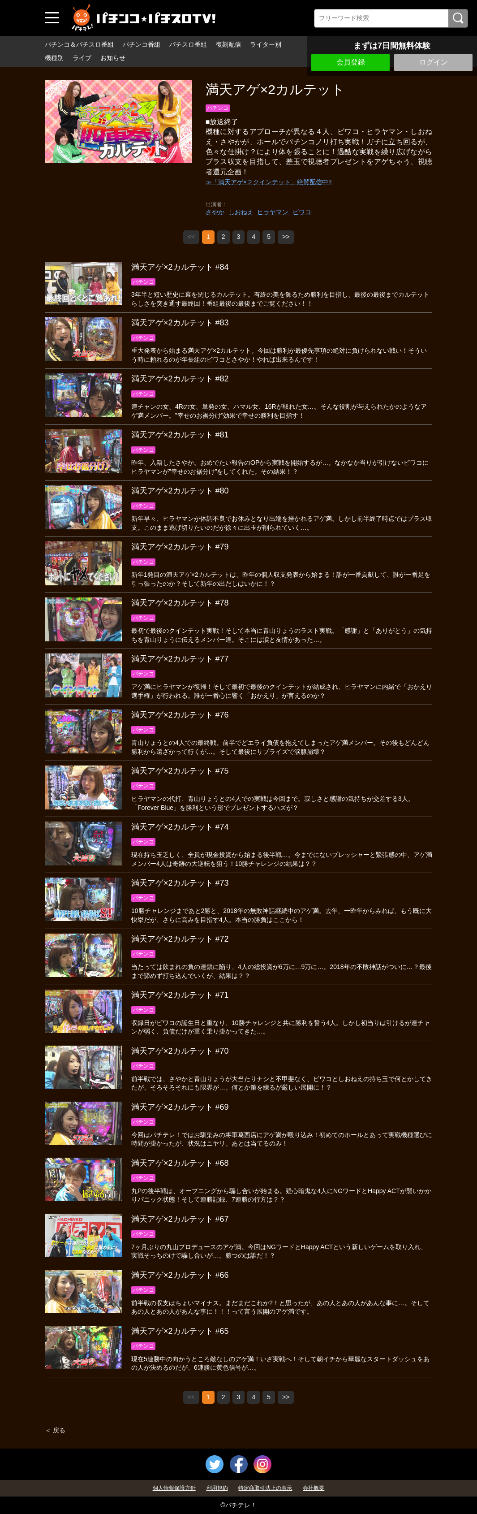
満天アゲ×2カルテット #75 (180, 770)
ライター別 (265, 44)
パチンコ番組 (141, 44)
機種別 (54, 57)
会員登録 (350, 62)
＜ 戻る (55, 1430)
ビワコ (301, 212)
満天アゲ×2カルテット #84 (180, 267)
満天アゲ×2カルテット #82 (180, 378)
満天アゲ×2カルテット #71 (180, 995)
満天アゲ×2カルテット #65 (180, 1331)
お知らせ (112, 57)
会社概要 (313, 1488)
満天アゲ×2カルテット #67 (180, 1219)
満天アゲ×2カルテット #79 (180, 546)
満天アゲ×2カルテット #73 (180, 882)
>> (285, 236)
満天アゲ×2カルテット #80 (180, 490)
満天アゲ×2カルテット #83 (180, 322)
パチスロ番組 (188, 44)
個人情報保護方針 (174, 1488)
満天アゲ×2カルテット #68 (180, 1163)
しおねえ (241, 212)
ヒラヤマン (272, 212)
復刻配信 (228, 44)
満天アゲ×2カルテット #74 (180, 826)
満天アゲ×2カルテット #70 (180, 1051)
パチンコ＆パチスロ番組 (79, 44)
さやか (215, 212)
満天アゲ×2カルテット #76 (180, 714)
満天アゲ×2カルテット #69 (180, 1107)
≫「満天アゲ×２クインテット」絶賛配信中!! (269, 182)
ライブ (82, 57)
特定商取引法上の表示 (265, 1488)
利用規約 (217, 1488)
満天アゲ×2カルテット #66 (180, 1275)
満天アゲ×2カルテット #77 (180, 658)
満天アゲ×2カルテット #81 (180, 434)
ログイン (433, 62)
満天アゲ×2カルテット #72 (180, 938)
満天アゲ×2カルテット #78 (180, 602)
